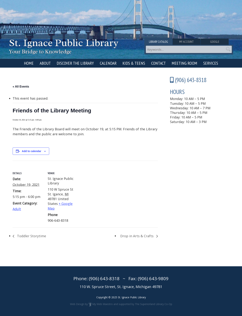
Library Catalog (159, 42)
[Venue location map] (102, 186)
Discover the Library (75, 63)
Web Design (77, 304)
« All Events (21, 86)
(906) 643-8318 (104, 278)
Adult (17, 209)
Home (29, 63)
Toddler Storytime (31, 236)
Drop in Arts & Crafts (137, 236)
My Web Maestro (102, 304)
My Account (188, 42)
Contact (158, 63)
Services (210, 63)
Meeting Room (184, 63)
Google (218, 42)
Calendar (108, 63)
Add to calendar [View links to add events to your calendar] (31, 151)
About (45, 63)
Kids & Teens (133, 63)
